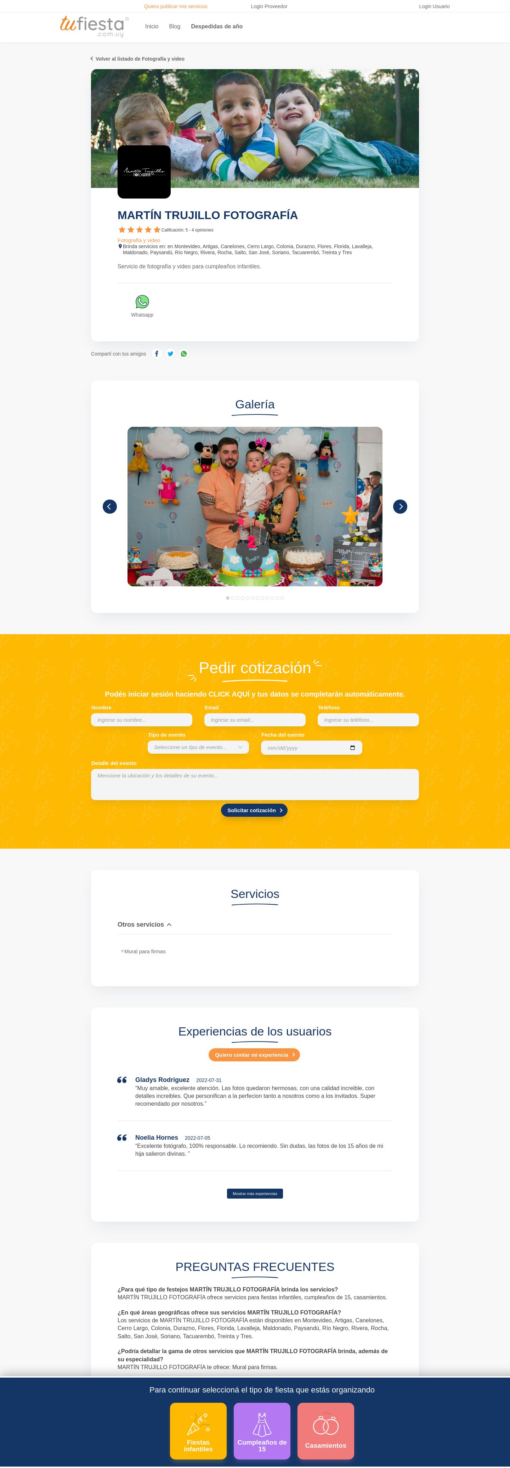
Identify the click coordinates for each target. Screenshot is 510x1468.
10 (272, 598)
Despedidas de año (217, 26)
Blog (174, 26)
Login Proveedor (269, 6)
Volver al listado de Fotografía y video (140, 59)
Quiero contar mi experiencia (251, 1055)
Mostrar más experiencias (255, 1193)
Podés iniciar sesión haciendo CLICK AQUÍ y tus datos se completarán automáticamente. (255, 694)
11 (277, 598)
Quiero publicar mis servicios (176, 6)
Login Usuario (434, 6)
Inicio (151, 26)
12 (282, 598)
